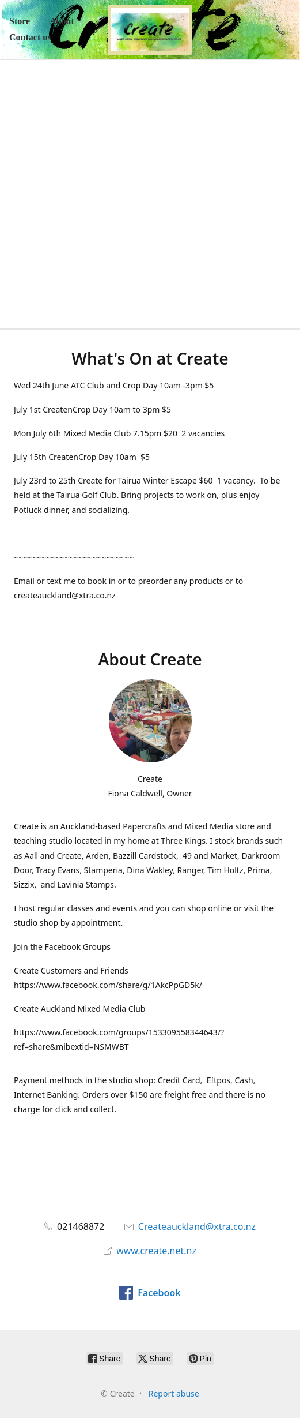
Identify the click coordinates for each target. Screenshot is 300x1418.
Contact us (30, 37)
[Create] (150, 30)
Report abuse (174, 1393)
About (62, 21)
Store (19, 21)
